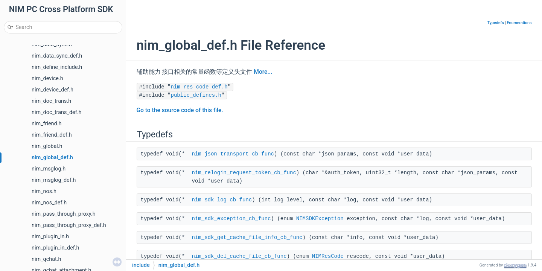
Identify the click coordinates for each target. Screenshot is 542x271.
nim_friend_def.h (52, 135)
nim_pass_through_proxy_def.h (69, 225)
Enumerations (519, 22)
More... (263, 72)
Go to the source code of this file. (180, 110)
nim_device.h (47, 78)
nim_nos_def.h (49, 202)
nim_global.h (47, 146)
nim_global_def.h (52, 157)
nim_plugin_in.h (50, 236)
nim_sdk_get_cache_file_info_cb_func (247, 237)
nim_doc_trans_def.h (56, 112)
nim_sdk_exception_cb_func (231, 219)
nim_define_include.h (57, 67)
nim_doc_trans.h (51, 101)
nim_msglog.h (48, 169)
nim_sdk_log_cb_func (222, 200)
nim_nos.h (44, 191)
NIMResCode (328, 256)
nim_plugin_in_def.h (55, 248)
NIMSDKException (320, 219)
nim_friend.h (46, 123)
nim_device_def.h (52, 90)
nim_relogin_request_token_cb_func (244, 173)
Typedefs (495, 22)
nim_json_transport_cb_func (233, 154)
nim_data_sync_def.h (57, 56)
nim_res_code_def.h (199, 87)
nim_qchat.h (46, 259)
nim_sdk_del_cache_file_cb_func (239, 256)
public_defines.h (196, 95)
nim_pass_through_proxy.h (64, 214)
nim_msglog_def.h (54, 180)
